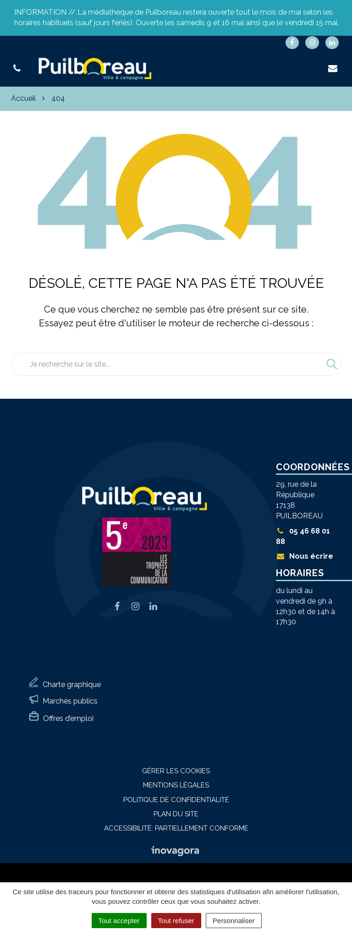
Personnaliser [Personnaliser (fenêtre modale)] (234, 920)
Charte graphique (72, 684)
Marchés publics (70, 701)
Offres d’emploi (68, 718)
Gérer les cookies (176, 771)
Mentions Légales (176, 785)
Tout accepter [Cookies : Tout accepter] (119, 920)
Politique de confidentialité (176, 800)
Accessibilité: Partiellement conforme (176, 828)
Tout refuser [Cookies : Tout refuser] (176, 920)
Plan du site (176, 814)
